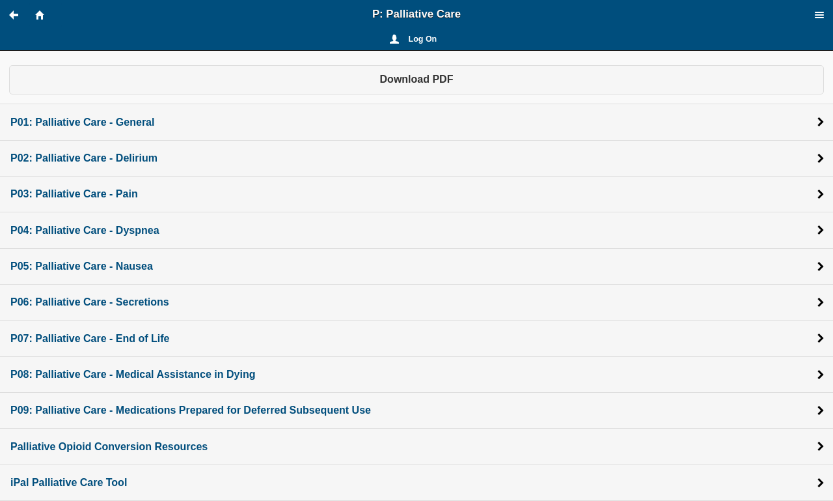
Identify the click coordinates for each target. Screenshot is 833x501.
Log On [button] (423, 39)
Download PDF (417, 79)
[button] (19, 15)
